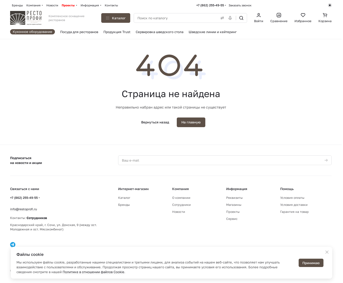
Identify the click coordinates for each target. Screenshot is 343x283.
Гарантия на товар (294, 212)
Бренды (124, 204)
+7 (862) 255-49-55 (210, 5)
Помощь (287, 189)
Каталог (124, 197)
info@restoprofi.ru (23, 209)
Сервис (232, 219)
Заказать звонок (240, 5)
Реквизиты (234, 197)
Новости (178, 212)
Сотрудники (181, 204)
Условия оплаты (292, 197)
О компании (181, 197)
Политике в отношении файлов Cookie (93, 272)
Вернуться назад (155, 122)
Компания (180, 189)
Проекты (233, 212)
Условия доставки (294, 204)
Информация (236, 189)
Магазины (233, 204)
